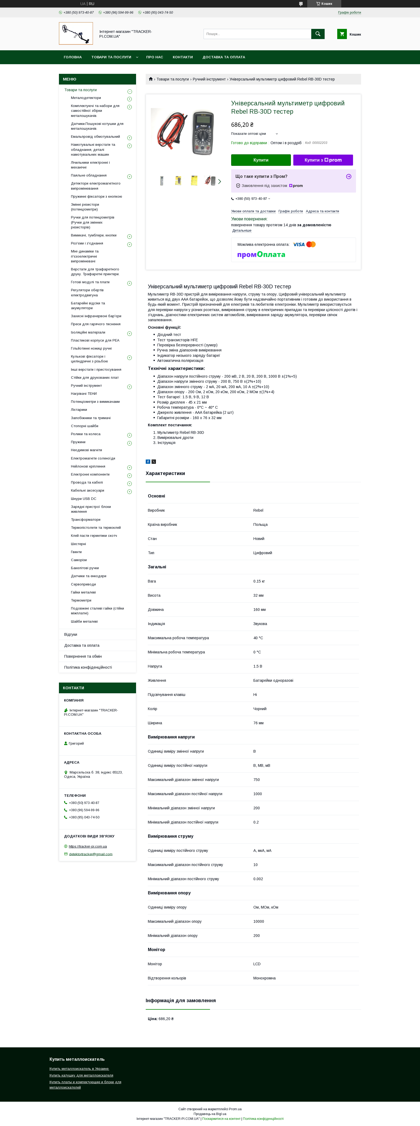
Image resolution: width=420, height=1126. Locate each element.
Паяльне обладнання (89, 175)
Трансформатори (85, 520)
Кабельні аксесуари (87, 490)
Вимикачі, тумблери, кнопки (94, 235)
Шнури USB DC (83, 499)
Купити (261, 160)
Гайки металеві (83, 592)
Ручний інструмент (209, 79)
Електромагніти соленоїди (93, 458)
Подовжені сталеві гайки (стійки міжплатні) (97, 610)
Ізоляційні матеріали (88, 332)
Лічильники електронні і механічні (90, 164)
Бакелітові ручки (85, 568)
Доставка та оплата (223, 57)
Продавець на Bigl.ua (210, 1114)
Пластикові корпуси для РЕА (95, 340)
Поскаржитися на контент (221, 1119)
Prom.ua (235, 1109)
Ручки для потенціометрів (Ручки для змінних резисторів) (92, 222)
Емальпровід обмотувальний (95, 137)
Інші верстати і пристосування (96, 369)
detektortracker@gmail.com (90, 854)
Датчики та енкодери (88, 576)
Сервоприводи (83, 584)
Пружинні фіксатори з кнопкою (96, 196)
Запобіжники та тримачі (91, 418)
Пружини (78, 442)
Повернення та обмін (83, 656)
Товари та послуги (111, 57)
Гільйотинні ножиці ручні (91, 348)
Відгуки (70, 634)
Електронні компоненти (90, 474)
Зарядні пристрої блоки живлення (91, 509)
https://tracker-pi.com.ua (88, 846)
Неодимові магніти (86, 450)
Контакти (183, 57)
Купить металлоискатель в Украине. (79, 1069)
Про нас (154, 57)
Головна (73, 57)
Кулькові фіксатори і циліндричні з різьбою (89, 358)
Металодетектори (86, 98)
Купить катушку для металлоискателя (81, 1075)
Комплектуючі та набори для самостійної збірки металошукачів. (95, 110)
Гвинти (76, 552)
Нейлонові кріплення (88, 466)
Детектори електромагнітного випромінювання (96, 185)
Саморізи (79, 560)
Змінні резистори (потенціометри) (85, 206)
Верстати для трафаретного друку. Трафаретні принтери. (95, 271)
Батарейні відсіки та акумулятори (88, 305)
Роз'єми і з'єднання (87, 243)
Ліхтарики (79, 410)
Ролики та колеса (85, 434)
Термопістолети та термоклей (96, 528)
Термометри (81, 600)
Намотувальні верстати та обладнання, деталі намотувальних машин (93, 149)
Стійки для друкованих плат (95, 378)
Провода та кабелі (87, 482)
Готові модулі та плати (90, 282)
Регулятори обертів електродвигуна (87, 292)
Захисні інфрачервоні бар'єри (96, 316)
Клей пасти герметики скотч (94, 536)
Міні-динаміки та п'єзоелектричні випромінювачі (85, 256)
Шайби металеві (84, 621)
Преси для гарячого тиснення (96, 324)
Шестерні (78, 544)
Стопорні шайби (84, 426)
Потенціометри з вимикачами (95, 402)
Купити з (323, 160)
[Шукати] (318, 34)
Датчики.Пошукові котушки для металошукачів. (97, 126)
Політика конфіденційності (88, 667)
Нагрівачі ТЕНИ (84, 394)
